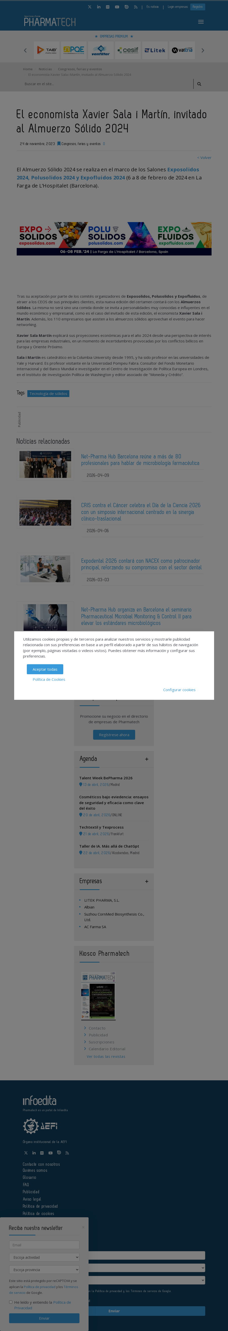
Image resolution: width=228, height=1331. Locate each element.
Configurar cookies (179, 689)
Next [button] (202, 50)
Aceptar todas (45, 669)
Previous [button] (25, 50)
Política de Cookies (49, 679)
